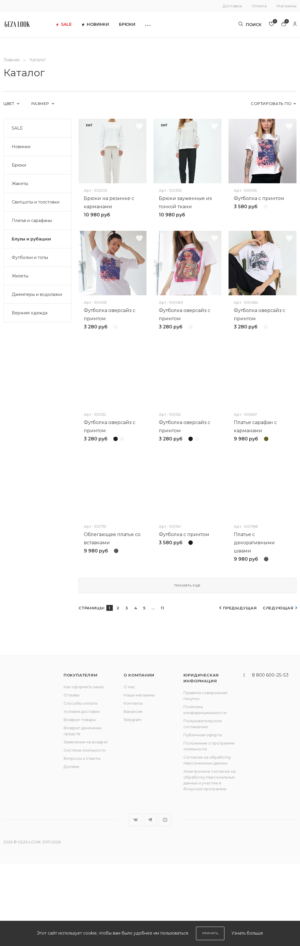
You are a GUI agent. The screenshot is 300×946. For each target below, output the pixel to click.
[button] (161, 26)
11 (162, 690)
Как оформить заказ (84, 769)
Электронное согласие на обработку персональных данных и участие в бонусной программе (209, 862)
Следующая (278, 690)
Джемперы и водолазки (37, 294)
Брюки (141, 26)
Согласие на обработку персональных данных (207, 842)
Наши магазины (139, 777)
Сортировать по (271, 103)
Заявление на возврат (86, 824)
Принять (210, 933)
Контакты (133, 785)
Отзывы (71, 777)
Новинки (109, 26)
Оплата (259, 6)
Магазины (286, 6)
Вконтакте (135, 902)
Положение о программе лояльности (209, 828)
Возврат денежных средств (83, 813)
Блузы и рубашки (31, 239)
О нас (129, 769)
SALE (78, 26)
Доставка (232, 6)
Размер (40, 103)
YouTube (165, 902)
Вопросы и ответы (82, 840)
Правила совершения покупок (205, 777)
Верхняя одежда (29, 313)
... (153, 690)
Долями (71, 848)
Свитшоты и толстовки (35, 202)
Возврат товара (80, 801)
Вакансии (133, 793)
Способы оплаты (81, 785)
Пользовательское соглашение (202, 806)
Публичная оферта (202, 817)
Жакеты (20, 183)
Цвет (9, 103)
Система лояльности (84, 832)
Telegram (133, 801)
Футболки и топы (30, 257)
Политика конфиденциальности (204, 791)
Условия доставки (82, 793)
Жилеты (20, 276)
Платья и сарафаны (32, 220)
